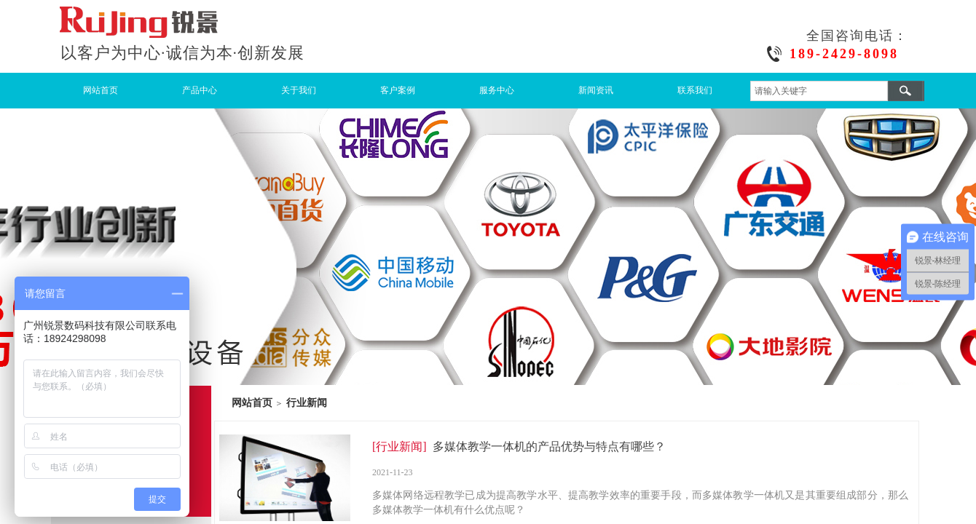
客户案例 (397, 90)
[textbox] (819, 91)
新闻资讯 (595, 90)
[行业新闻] (399, 446)
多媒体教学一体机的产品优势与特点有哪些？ (549, 446)
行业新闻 (306, 402)
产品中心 (199, 90)
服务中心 (496, 90)
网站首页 (100, 90)
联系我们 (694, 90)
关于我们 (298, 90)
